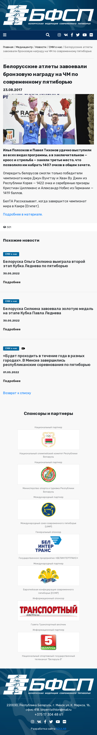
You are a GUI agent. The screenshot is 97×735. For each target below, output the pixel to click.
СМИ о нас (55, 47)
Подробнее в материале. (23, 214)
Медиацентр (24, 47)
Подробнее (12, 282)
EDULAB (61, 728)
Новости (40, 47)
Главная (8, 47)
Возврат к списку (17, 393)
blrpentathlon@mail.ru (56, 710)
